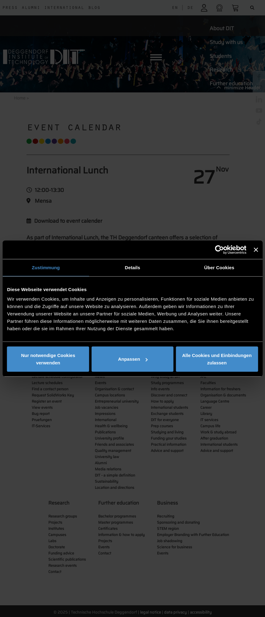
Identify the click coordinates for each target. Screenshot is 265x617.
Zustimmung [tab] (46, 267)
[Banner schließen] (256, 249)
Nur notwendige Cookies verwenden (48, 359)
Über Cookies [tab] (219, 267)
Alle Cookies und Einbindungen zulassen (217, 359)
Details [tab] (132, 267)
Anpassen (132, 359)
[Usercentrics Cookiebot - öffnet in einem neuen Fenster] (220, 249)
